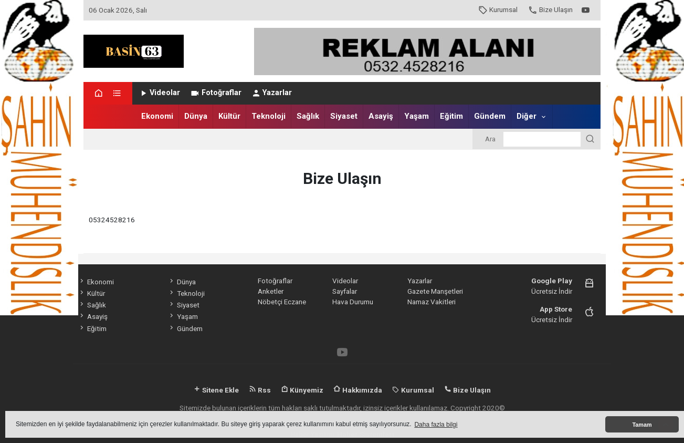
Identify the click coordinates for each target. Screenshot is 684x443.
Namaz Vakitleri (431, 301)
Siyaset (343, 116)
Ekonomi (157, 116)
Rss (260, 390)
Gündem (490, 116)
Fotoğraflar (215, 92)
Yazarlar (271, 92)
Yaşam (416, 116)
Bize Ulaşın (550, 9)
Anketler (270, 291)
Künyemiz (302, 390)
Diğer (526, 116)
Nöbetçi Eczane (282, 301)
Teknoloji (268, 116)
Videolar (159, 92)
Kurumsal (498, 9)
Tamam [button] (641, 424)
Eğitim (451, 116)
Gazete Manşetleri (435, 291)
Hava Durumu (352, 301)
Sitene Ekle (216, 390)
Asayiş (381, 116)
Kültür (229, 116)
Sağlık (308, 116)
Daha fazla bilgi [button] (435, 424)
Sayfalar (344, 291)
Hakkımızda (357, 390)
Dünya (195, 116)
